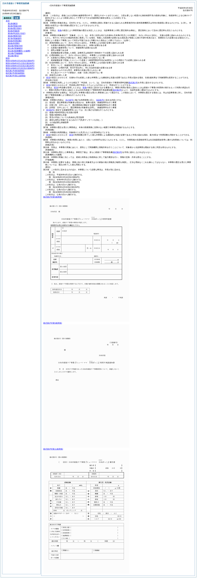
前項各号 (50, 110)
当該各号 (100, 100)
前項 (48, 77)
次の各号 (69, 100)
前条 (60, 30)
